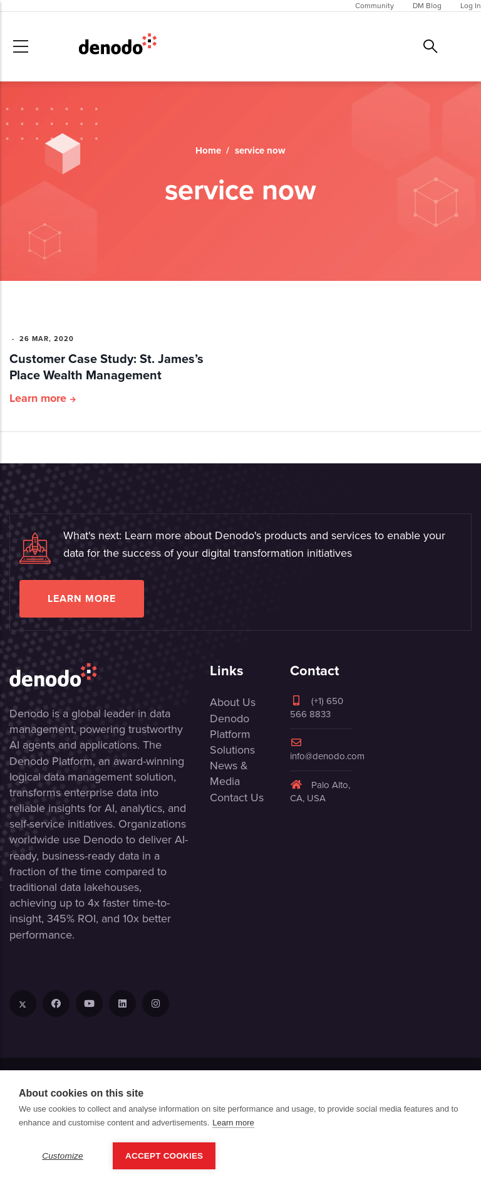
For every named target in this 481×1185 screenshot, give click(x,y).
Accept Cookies (164, 1156)
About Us (233, 702)
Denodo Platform (230, 726)
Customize (62, 1156)
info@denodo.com (327, 750)
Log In (470, 5)
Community (374, 5)
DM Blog (427, 5)
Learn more (37, 398)
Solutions (232, 750)
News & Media (229, 773)
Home (208, 150)
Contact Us (237, 797)
